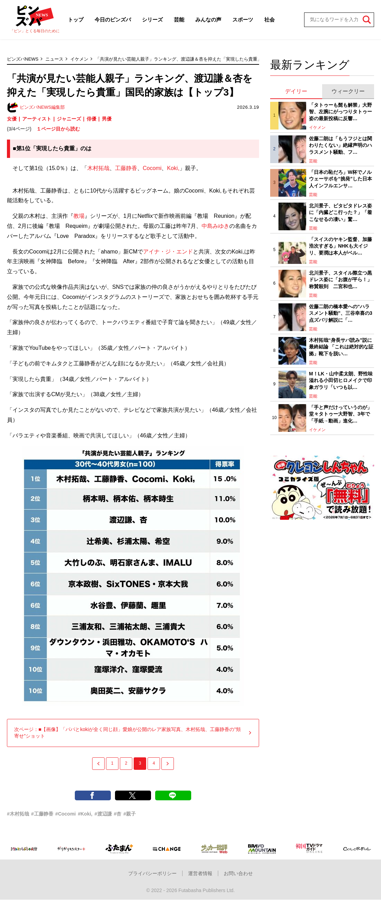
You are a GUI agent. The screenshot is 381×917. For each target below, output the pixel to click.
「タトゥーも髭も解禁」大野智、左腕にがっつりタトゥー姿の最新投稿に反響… (340, 111)
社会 (269, 20)
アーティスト (36, 119)
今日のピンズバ (113, 20)
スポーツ (242, 20)
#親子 (129, 814)
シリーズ (152, 20)
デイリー (296, 91)
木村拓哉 (98, 168)
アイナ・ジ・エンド (168, 252)
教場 (79, 216)
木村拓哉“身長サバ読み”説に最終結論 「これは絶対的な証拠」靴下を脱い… (341, 346)
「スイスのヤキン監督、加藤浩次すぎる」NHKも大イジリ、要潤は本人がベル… (340, 246)
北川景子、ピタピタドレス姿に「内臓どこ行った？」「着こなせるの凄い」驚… (340, 212)
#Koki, (85, 814)
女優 (12, 119)
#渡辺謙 (103, 814)
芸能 (179, 20)
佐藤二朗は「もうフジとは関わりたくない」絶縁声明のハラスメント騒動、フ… (340, 145)
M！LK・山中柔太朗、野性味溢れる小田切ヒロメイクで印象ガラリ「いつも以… (341, 380)
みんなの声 (208, 20)
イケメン (79, 59)
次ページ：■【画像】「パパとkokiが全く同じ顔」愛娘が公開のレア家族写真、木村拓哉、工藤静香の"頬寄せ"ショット (133, 733)
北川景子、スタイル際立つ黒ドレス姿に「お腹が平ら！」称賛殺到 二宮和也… (340, 279)
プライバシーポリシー (152, 873)
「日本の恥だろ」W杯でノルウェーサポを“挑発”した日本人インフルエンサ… (340, 178)
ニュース (54, 59)
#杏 (118, 814)
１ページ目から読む (58, 129)
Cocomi (152, 168)
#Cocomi (65, 814)
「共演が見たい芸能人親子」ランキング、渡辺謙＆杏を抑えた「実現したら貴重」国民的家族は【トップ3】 (204, 59)
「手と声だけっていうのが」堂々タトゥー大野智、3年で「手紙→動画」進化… (340, 414)
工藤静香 (126, 168)
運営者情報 (200, 873)
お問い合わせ (238, 873)
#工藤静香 (42, 814)
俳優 (91, 119)
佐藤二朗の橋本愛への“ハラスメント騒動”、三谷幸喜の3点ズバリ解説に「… (340, 313)
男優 (107, 119)
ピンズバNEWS (22, 59)
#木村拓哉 (18, 814)
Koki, (173, 168)
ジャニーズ (69, 119)
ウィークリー (348, 91)
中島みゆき (215, 226)
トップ (75, 20)
